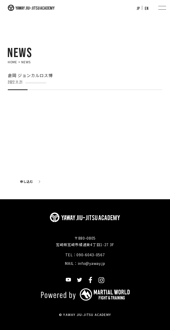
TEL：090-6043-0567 (85, 254)
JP (138, 8)
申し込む (26, 181)
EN (146, 8)
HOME (12, 62)
